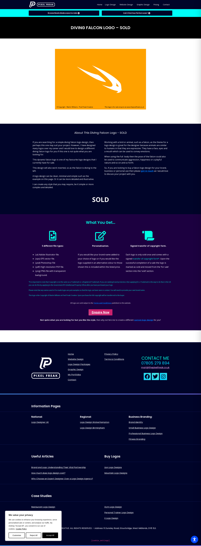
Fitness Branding (137, 439)
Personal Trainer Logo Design (119, 512)
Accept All (50, 535)
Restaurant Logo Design (43, 506)
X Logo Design (111, 518)
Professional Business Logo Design (146, 433)
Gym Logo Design (113, 506)
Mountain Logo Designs (115, 473)
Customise (17, 535)
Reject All (33, 535)
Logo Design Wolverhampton (94, 422)
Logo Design (110, 4)
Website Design (126, 4)
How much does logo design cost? (48, 473)
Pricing (156, 4)
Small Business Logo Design (142, 427)
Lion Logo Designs (113, 467)
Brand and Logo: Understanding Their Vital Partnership (58, 467)
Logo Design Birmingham (92, 427)
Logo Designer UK (40, 422)
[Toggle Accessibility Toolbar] (194, 539)
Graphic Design (143, 4)
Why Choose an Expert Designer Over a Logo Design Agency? (62, 478)
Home (99, 4)
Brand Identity (136, 422)
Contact (166, 4)
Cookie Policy (21, 529)
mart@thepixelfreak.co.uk (155, 367)
